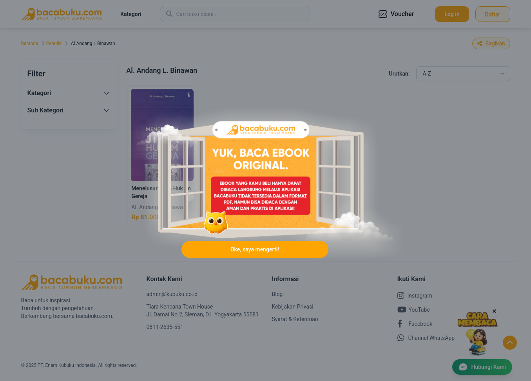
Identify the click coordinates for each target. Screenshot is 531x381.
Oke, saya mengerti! (254, 249)
